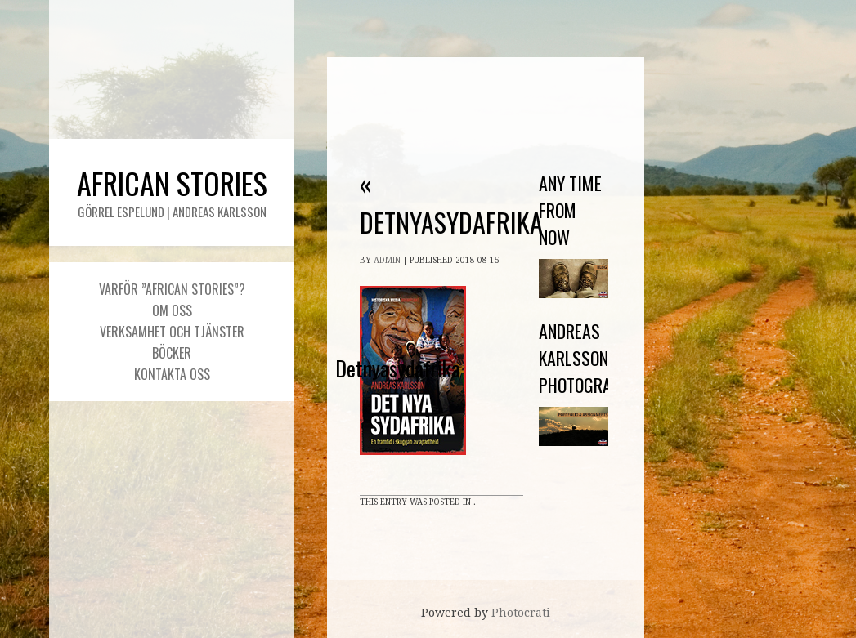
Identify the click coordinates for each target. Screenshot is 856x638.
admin (387, 260)
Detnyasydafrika (451, 202)
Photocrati (520, 612)
